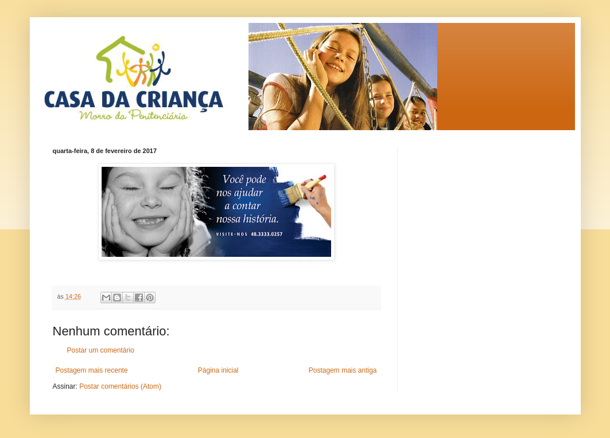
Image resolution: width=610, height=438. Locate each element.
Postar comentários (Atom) (120, 386)
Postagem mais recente (92, 370)
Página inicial (218, 370)
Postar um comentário (100, 350)
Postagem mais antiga (343, 370)
